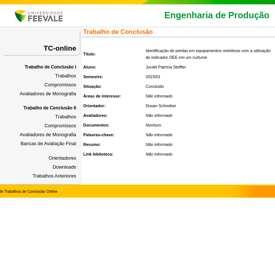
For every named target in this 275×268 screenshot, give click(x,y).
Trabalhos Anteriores (54, 176)
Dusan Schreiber (161, 105)
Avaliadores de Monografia (48, 93)
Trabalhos (65, 76)
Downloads (64, 167)
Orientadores (62, 158)
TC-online (59, 48)
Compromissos (60, 84)
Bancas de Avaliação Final (48, 143)
